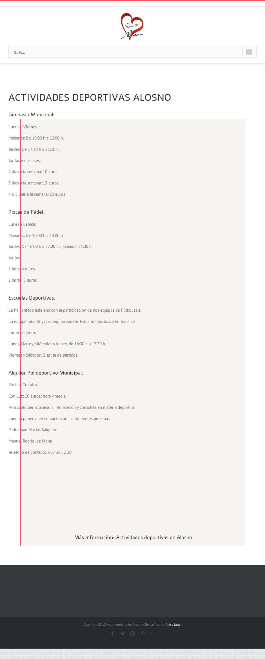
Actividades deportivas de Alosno (154, 514)
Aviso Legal (174, 601)
